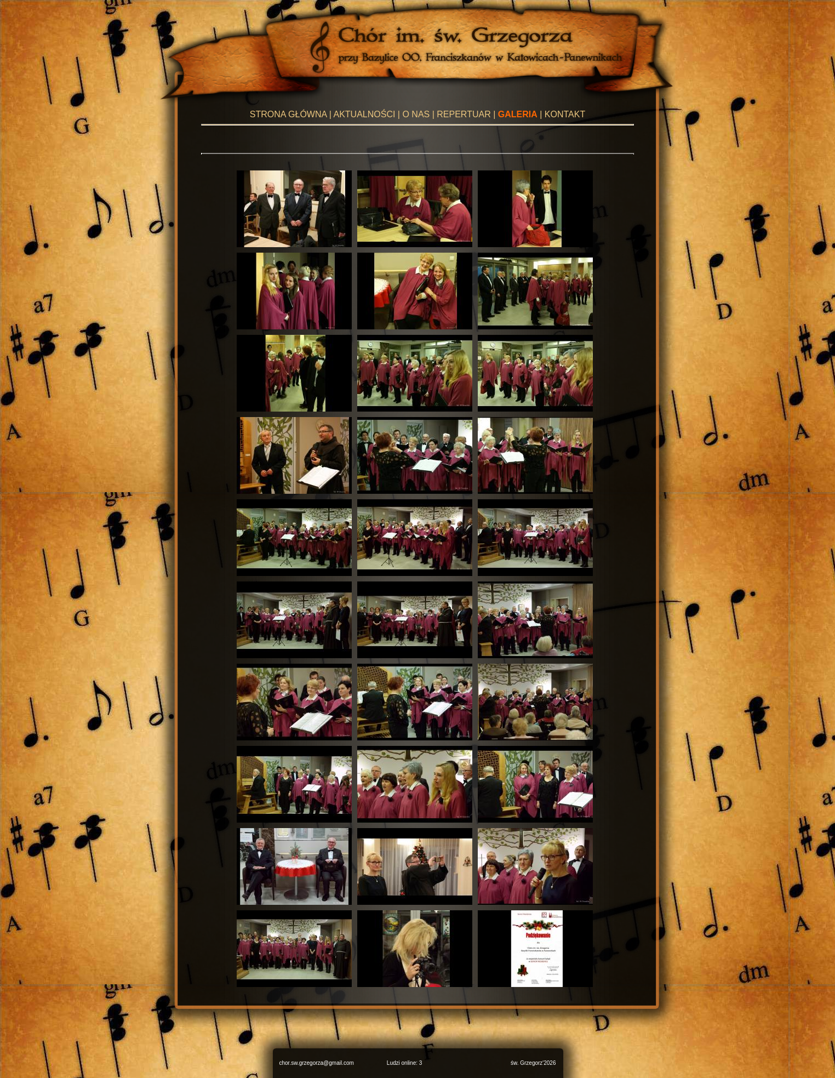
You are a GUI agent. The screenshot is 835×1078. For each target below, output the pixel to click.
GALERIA (517, 114)
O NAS (416, 114)
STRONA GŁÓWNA (288, 114)
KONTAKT (565, 114)
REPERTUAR (463, 114)
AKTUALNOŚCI (364, 114)
